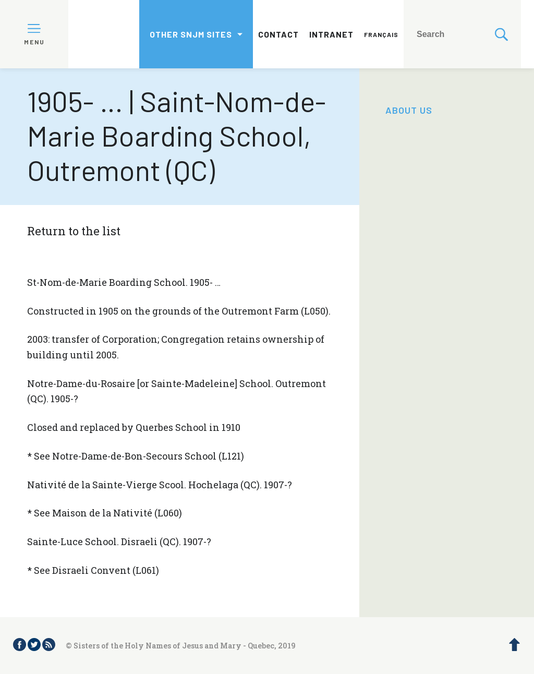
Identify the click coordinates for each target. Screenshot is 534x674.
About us (408, 110)
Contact (278, 34)
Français (381, 34)
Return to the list (73, 230)
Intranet (331, 34)
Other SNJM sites (191, 34)
